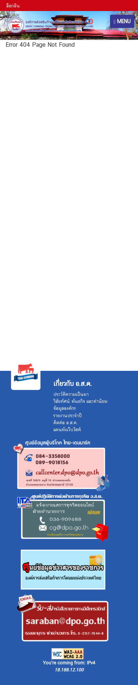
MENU (122, 21)
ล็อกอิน (13, 5)
